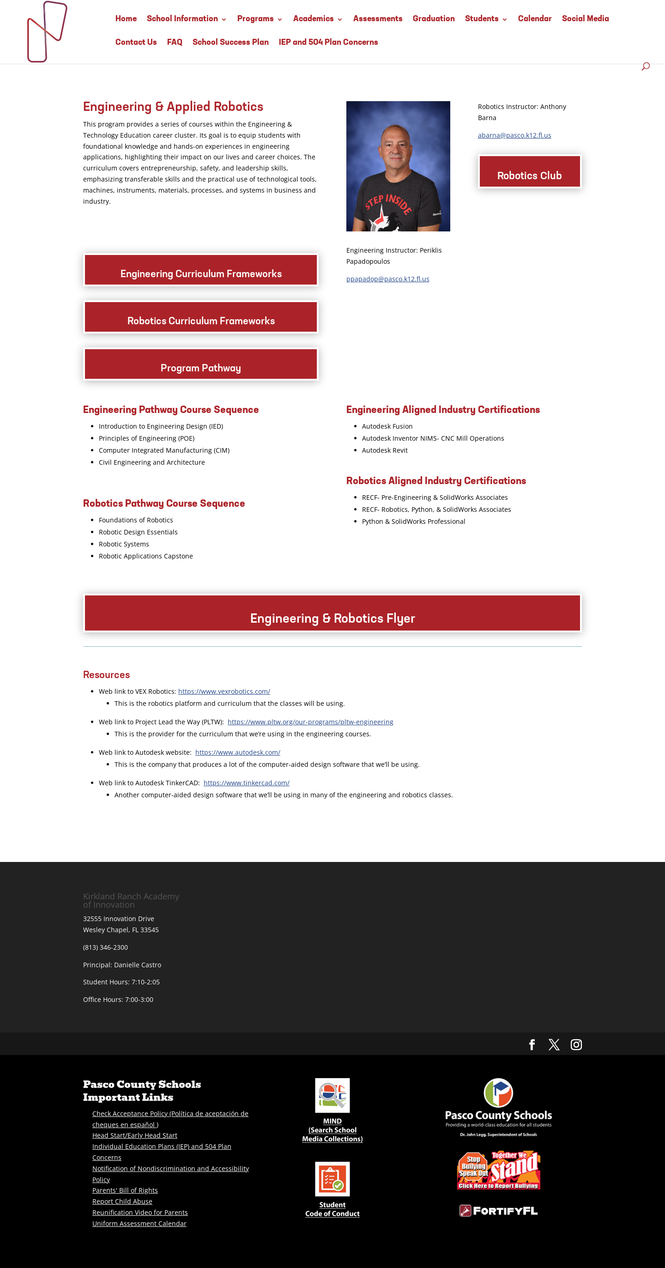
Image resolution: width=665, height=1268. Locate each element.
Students (482, 19)
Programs (255, 19)
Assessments (378, 19)
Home (126, 19)
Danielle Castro (137, 964)
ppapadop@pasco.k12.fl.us (387, 278)
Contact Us (136, 43)
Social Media (585, 19)
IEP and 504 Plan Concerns (328, 43)
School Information (182, 19)
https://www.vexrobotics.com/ (224, 691)
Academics (313, 19)
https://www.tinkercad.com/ (247, 782)
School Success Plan (231, 43)
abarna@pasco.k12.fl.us (514, 135)
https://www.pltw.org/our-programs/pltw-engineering (310, 721)
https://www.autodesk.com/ (237, 752)
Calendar (535, 19)
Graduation (434, 19)
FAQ (174, 43)
